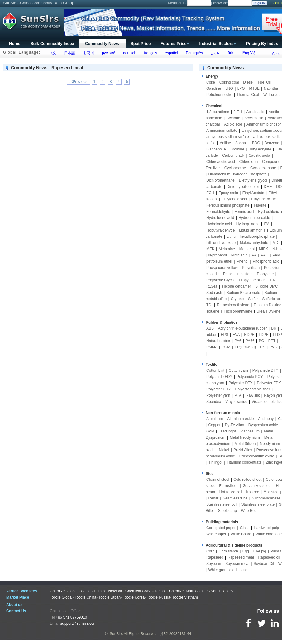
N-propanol (217, 255)
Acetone (233, 118)
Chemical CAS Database (146, 591)
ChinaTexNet (206, 591)
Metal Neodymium (245, 437)
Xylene (274, 311)
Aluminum (214, 419)
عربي (213, 53)
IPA (266, 224)
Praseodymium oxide (256, 456)
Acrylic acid (253, 118)
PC (261, 341)
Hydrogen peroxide (254, 218)
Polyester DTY (240, 383)
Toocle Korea (134, 597)
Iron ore (252, 492)
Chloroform (248, 162)
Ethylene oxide (263, 199)
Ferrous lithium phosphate (228, 205)
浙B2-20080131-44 (175, 634)
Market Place (17, 597)
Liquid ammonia (252, 230)
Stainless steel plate (258, 504)
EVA (236, 334)
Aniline (225, 143)
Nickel (224, 450)
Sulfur (253, 299)
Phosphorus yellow (222, 267)
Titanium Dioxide (267, 305)
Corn (210, 551)
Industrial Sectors (217, 43)
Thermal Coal (248, 95)
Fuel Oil (264, 82)
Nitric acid (239, 255)
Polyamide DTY (265, 370)
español (170, 53)
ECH (210, 193)
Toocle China (85, 597)
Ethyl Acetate (253, 193)
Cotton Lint (215, 370)
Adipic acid (233, 124)
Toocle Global (61, 597)
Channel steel (217, 479)
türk (229, 53)
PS (262, 347)
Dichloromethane (220, 180)
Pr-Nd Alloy (242, 450)
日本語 (68, 53)
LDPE (263, 334)
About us (14, 605)
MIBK (263, 249)
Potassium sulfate (238, 274)
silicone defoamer (236, 286)
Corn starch (228, 551)
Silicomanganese (266, 498)
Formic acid (244, 211)
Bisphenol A (216, 149)
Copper (214, 425)
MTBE (254, 88)
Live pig (259, 551)
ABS (210, 328)
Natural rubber (218, 341)
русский (107, 53)
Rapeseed (214, 557)
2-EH (237, 112)
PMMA (211, 347)
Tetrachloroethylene (233, 305)
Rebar (213, 498)
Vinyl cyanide (236, 401)
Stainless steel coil (221, 504)
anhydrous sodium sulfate (227, 137)
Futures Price (174, 43)
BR (273, 328)
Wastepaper (216, 534)
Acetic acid (255, 112)
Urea (260, 311)
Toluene (212, 311)
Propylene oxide (252, 280)
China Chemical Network (101, 591)
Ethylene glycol (234, 199)
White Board (241, 534)
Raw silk (253, 395)
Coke (210, 82)
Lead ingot (227, 431)
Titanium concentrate (244, 462)
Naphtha (271, 88)
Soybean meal (237, 563)
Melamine (227, 249)
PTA (238, 395)
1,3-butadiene (217, 112)
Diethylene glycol (253, 180)
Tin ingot (215, 462)
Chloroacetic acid (220, 162)
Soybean (213, 563)
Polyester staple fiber (252, 389)
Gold (210, 431)
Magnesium (250, 431)
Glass (245, 528)
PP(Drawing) (245, 347)
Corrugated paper (221, 528)
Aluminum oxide (240, 419)
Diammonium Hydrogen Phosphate (237, 174)
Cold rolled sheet (247, 479)
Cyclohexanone (263, 168)
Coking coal (229, 82)
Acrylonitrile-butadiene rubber (242, 328)
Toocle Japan (109, 597)
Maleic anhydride (254, 243)
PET (271, 341)
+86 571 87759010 (71, 617)
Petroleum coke (219, 95)
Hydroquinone (248, 224)
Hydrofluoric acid (220, 218)
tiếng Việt (247, 53)
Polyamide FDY (219, 377)
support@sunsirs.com (78, 623)
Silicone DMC (266, 286)
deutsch (128, 53)
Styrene (237, 299)
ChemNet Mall (181, 591)
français (149, 53)
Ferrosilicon (228, 486)
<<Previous (78, 81)
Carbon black (233, 155)
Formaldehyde (218, 211)
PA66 (250, 341)
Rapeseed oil (269, 557)
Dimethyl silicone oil (243, 186)
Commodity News (102, 43)
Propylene (265, 274)
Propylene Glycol (220, 280)
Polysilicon (251, 267)
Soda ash (214, 292)
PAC (264, 255)
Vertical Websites (21, 591)
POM (226, 347)
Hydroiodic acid (219, 224)
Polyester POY (218, 389)
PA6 (238, 341)
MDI (275, 243)
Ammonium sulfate (221, 130)
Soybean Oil (264, 563)
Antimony (266, 419)
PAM (276, 255)
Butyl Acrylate (260, 149)
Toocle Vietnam (185, 597)
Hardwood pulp (266, 528)
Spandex (213, 401)
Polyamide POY (250, 377)
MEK (210, 249)
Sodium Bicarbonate (243, 292)
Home (14, 43)
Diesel (248, 82)
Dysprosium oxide (263, 425)
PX (272, 280)
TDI (209, 305)
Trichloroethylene (238, 311)
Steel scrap (227, 511)
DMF (268, 186)
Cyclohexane (235, 168)
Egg (245, 551)
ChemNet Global (64, 591)
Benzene (272, 143)
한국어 (87, 53)
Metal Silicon (245, 444)
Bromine (237, 149)
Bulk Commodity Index (52, 43)
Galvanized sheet (257, 486)
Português (193, 53)
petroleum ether (219, 261)
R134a (211, 286)
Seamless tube (235, 498)
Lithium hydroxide (221, 243)
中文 (51, 53)
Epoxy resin (228, 193)
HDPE (249, 334)
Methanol (247, 249)
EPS (224, 334)
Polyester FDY (269, 383)
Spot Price (141, 43)
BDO (256, 143)
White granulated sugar (227, 570)
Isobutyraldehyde (220, 230)
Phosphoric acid (266, 261)
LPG (241, 88)
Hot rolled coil (230, 492)
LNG (229, 88)
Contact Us (16, 611)
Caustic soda (259, 155)
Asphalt (241, 143)
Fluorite (260, 205)
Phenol (242, 261)
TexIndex (225, 591)
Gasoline (213, 88)
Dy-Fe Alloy (234, 425)
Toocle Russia (158, 597)
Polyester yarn (218, 395)
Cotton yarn (238, 370)
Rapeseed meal (241, 557)
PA (254, 255)
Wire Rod (249, 511)
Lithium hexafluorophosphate (251, 236)
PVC (273, 347)
